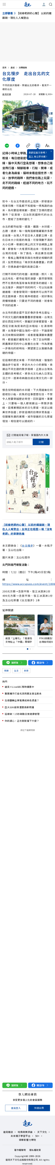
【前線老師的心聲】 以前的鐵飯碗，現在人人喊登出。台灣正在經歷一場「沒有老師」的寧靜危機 (27, 529)
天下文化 (42, 1132)
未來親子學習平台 (20, 1136)
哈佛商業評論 (25, 1132)
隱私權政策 (35, 1149)
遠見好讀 (6, 94)
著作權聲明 (20, 1149)
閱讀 (6, 670)
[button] (27, 649)
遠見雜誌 (8, 1132)
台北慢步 (27, 545)
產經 (14, 67)
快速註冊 (39, 1108)
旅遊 (26, 670)
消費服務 (23, 67)
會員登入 (16, 1108)
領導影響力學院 (27, 1140)
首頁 (6, 67)
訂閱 (41, 442)
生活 (16, 670)
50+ (37, 1136)
